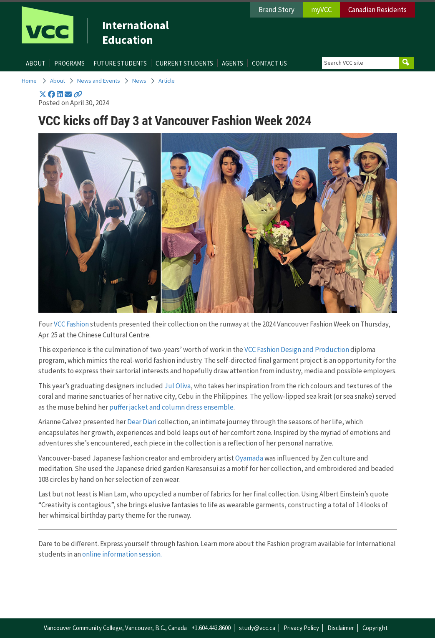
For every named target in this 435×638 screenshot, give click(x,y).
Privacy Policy (301, 628)
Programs (69, 63)
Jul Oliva (177, 385)
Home (29, 80)
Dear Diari (141, 421)
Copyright (375, 628)
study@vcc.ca (257, 628)
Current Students (184, 63)
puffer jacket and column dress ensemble (171, 407)
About (35, 63)
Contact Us (269, 63)
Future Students (120, 63)
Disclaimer (340, 628)
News (139, 80)
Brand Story (276, 9)
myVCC (321, 9)
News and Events (98, 80)
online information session (121, 554)
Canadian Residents (377, 9)
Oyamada (249, 458)
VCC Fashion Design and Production (297, 349)
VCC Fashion (71, 324)
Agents (232, 63)
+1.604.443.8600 (211, 628)
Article (166, 80)
